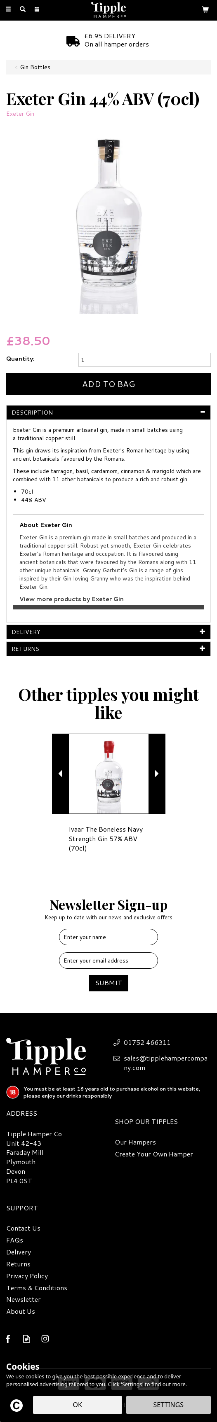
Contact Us (23, 1228)
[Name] (108, 937)
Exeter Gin (20, 114)
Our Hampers (135, 1142)
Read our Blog (26, 1338)
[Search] (23, 9)
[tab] (108, 413)
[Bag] (205, 9)
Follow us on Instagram (45, 1338)
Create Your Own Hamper (154, 1154)
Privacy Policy (27, 1275)
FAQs (14, 1240)
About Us (20, 1311)
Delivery (18, 1251)
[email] (108, 960)
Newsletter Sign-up (108, 908)
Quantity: (20, 358)
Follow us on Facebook (8, 1338)
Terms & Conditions (36, 1287)
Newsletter (23, 1299)
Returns (18, 1263)
